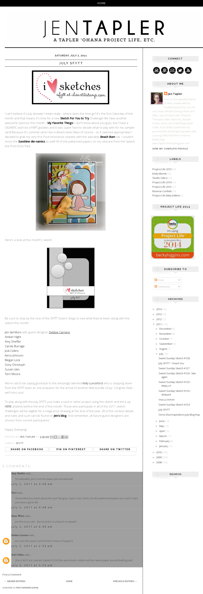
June (162, 421)
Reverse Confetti (161, 191)
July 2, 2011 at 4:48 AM (32, 484)
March (163, 436)
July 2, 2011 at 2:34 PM (32, 546)
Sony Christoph (15, 365)
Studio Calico (159, 178)
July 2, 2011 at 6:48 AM (32, 507)
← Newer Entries (14, 581)
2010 (159, 452)
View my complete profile (170, 148)
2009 (159, 457)
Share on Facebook (27, 449)
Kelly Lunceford (93, 383)
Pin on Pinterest (71, 449)
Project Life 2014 (161, 182)
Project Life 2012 (161, 186)
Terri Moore (12, 374)
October (164, 338)
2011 (159, 324)
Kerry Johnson (14, 355)
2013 (159, 314)
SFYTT (20, 443)
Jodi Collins (12, 351)
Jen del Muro (13, 332)
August (163, 348)
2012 (159, 319)
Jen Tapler (175, 94)
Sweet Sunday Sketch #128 (174, 358)
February (164, 441)
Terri (14, 493)
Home (101, 3)
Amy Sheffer (13, 341)
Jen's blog (60, 415)
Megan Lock (12, 360)
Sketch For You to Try (74, 118)
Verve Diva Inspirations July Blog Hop (179, 414)
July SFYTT (164, 409)
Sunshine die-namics (31, 141)
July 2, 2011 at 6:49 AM (32, 526)
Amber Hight (13, 337)
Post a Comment (12, 574)
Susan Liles (12, 369)
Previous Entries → (125, 581)
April (162, 431)
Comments (162, 286)
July (161, 354)
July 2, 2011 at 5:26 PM (32, 565)
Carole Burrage (15, 346)
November (165, 333)
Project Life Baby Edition (166, 195)
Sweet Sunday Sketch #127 (174, 368)
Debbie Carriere (19, 535)
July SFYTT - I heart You (171, 363)
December (165, 328)
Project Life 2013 (161, 169)
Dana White (18, 516)
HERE (8, 406)
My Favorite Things (60, 123)
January (163, 446)
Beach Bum (108, 137)
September (166, 343)
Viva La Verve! (166, 399)
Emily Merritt (159, 173)
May (162, 426)
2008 (159, 462)
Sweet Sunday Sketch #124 (174, 404)
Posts (159, 280)
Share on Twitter (115, 449)
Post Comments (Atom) (27, 588)
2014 (159, 309)
